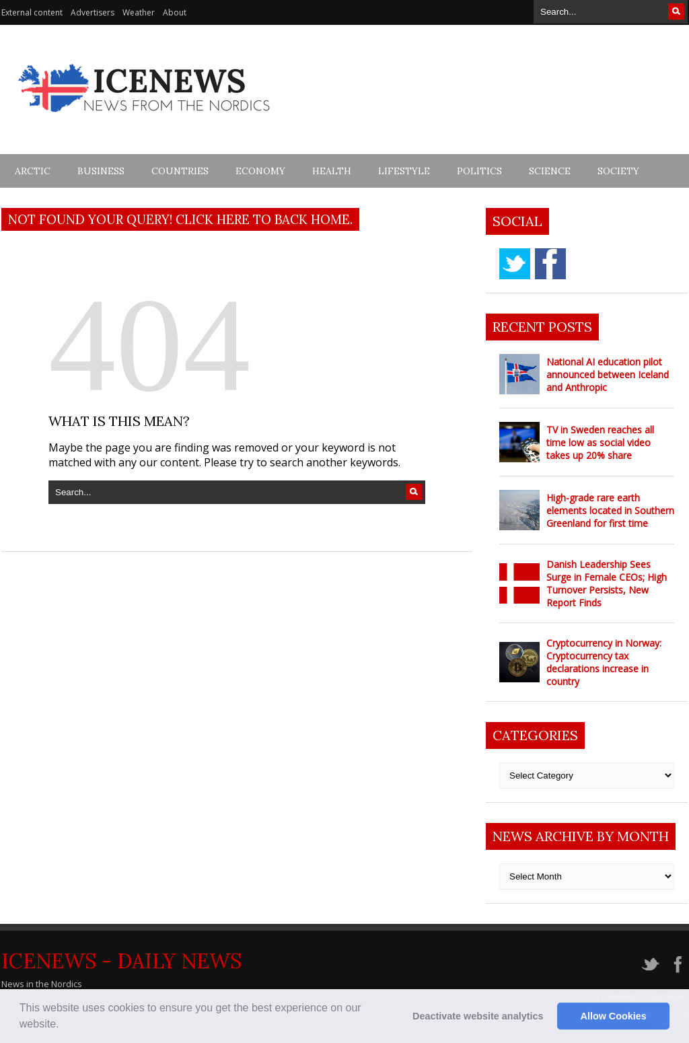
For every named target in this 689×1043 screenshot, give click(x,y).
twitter (514, 263)
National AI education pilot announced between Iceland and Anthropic (607, 374)
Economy (260, 171)
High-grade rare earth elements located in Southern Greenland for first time (610, 510)
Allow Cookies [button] (614, 1016)
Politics (479, 171)
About (174, 12)
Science (550, 171)
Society (618, 171)
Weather (138, 12)
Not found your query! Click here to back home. (180, 219)
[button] (64, 1025)
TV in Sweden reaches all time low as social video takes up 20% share (600, 442)
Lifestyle (404, 171)
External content (32, 12)
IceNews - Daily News (121, 961)
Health (331, 171)
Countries (180, 171)
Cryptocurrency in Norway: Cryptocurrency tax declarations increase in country (603, 662)
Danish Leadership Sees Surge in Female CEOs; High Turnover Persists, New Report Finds (606, 583)
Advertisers (92, 12)
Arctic (32, 171)
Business (100, 171)
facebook (550, 263)
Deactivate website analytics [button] (477, 1016)
